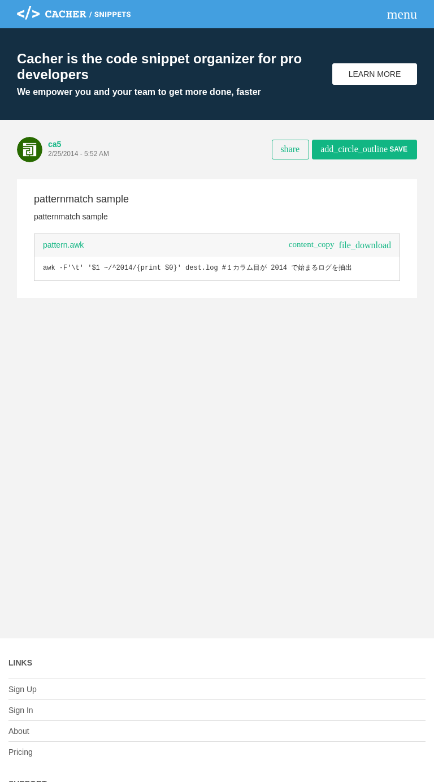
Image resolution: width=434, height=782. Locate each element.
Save (363, 149)
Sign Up (22, 689)
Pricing (20, 752)
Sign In (20, 710)
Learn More (375, 74)
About (18, 731)
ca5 (54, 144)
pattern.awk (63, 244)
